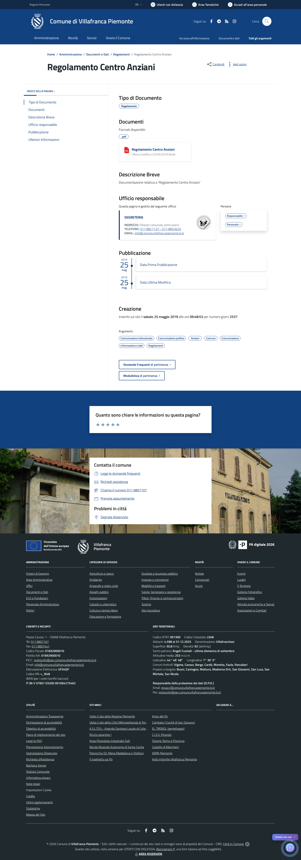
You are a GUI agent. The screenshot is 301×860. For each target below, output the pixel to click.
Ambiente (95, 579)
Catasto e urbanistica (102, 604)
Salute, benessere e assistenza (161, 592)
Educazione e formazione (105, 616)
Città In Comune (233, 844)
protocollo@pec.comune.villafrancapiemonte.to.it (65, 660)
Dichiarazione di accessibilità (44, 722)
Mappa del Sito (35, 814)
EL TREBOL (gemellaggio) (168, 728)
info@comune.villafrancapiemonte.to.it (159, 233)
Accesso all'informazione (194, 38)
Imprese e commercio (155, 579)
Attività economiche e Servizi (255, 604)
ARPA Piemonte (162, 753)
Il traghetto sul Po (100, 759)
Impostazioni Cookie (38, 790)
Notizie (199, 573)
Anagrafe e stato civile (103, 586)
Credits (30, 796)
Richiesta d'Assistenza (40, 759)
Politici (30, 610)
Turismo (146, 604)
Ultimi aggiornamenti (39, 802)
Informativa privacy (38, 777)
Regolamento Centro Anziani (153, 149)
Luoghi (241, 579)
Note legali (33, 784)
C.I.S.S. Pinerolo (161, 734)
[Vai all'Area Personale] (247, 4)
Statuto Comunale (38, 771)
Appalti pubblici (99, 592)
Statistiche (33, 808)
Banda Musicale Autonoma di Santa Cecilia (116, 747)
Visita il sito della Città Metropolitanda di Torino (119, 722)
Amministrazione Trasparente (44, 716)
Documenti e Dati (97, 54)
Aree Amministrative (39, 579)
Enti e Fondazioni (37, 598)
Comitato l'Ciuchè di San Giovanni (173, 722)
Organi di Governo (37, 573)
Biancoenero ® (165, 849)
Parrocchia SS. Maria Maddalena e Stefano (116, 753)
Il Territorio (244, 586)
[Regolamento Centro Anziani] (127, 150)
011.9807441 (41, 646)
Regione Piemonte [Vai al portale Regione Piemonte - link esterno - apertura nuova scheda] (40, 4)
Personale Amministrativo (42, 604)
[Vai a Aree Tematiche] (205, 4)
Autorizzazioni (98, 598)
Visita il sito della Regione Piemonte (112, 716)
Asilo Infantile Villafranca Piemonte (174, 759)
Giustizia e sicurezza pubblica (159, 573)
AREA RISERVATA (148, 854)
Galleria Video (246, 598)
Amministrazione (70, 54)
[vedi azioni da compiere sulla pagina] (236, 64)
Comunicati (202, 579)
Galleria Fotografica (249, 592)
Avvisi (199, 586)
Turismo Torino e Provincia (168, 741)
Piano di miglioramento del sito (45, 734)
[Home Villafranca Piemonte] (81, 21)
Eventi (241, 573)
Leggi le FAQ (34, 741)
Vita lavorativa (150, 610)
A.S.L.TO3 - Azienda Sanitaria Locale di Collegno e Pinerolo (126, 728)
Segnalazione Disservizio (41, 753)
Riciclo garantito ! (100, 734)
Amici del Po (160, 716)
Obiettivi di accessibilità (41, 728)
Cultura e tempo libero (103, 610)
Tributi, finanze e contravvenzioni (162, 598)
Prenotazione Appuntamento (44, 747)
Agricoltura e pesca (101, 573)
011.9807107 (40, 641)
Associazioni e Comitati (251, 610)
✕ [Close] (295, 837)
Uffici (29, 586)
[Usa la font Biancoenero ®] (167, 4)
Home (51, 54)
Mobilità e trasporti (153, 586)
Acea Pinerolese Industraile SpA (109, 741)
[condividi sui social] (215, 64)
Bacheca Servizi (36, 765)
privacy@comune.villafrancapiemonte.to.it (188, 687)
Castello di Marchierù (165, 747)
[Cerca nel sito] (266, 21)
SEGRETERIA (133, 217)
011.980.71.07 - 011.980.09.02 (160, 229)
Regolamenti (121, 54)
